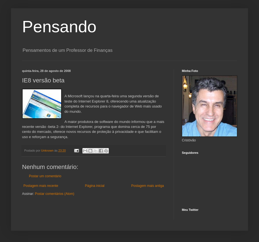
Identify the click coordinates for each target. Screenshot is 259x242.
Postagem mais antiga (147, 186)
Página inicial (94, 186)
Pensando (59, 26)
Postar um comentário (45, 176)
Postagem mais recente (40, 186)
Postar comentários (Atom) (54, 194)
